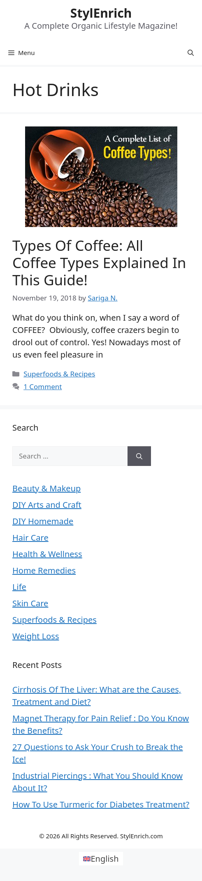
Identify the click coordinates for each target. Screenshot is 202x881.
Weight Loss (35, 636)
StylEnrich (101, 13)
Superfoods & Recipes (59, 374)
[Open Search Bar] (190, 52)
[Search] (139, 456)
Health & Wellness (47, 554)
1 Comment (42, 386)
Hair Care (30, 537)
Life (19, 586)
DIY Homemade (42, 521)
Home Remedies (44, 570)
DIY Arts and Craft (46, 504)
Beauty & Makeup (46, 488)
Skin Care (30, 603)
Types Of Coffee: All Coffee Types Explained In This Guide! (99, 262)
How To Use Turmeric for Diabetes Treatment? (100, 804)
